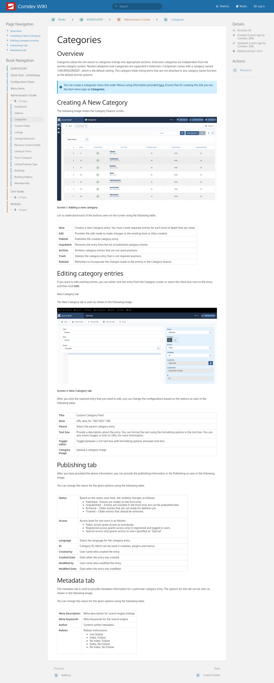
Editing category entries (24, 40)
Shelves (222, 6)
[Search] (116, 6)
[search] (137, 6)
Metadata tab (18, 50)
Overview (16, 30)
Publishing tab (19, 45)
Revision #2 (242, 30)
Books (241, 6)
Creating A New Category (25, 35)
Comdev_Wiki (245, 38)
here (161, 85)
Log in (259, 6)
